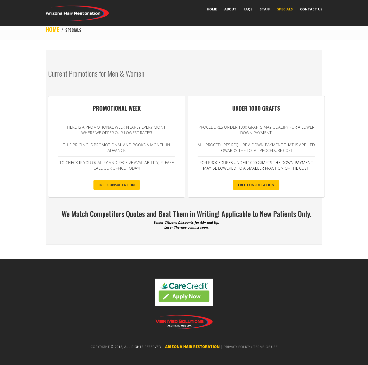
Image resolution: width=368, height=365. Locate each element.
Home (52, 29)
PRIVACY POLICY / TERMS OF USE (250, 346)
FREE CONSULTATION (117, 184)
